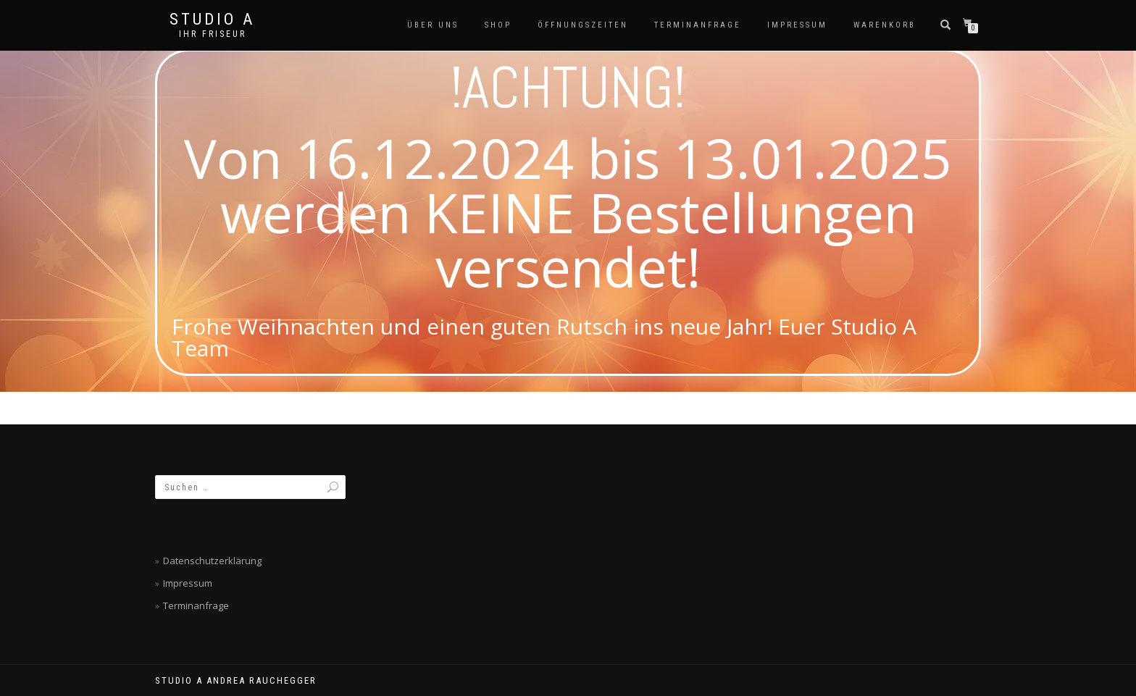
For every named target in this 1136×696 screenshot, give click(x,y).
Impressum (797, 25)
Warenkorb (884, 25)
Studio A (212, 19)
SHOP (498, 25)
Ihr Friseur (212, 34)
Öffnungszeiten (583, 25)
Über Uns (433, 25)
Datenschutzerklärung (212, 560)
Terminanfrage (697, 25)
